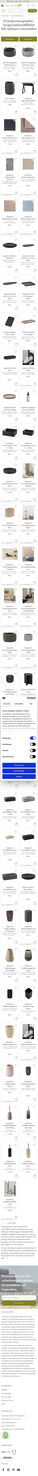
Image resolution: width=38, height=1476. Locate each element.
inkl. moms (26, 1)
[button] (3, 5)
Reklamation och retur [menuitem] (7, 1400)
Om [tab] (31, 704)
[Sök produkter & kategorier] (14, 10)
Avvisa (19, 776)
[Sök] (32, 10)
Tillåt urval (19, 771)
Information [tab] (19, 704)
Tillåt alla (19, 765)
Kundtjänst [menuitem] (4, 1390)
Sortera (29, 39)
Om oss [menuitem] (4, 1404)
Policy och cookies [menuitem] (6, 1397)
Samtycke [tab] (6, 704)
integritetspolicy (27, 1307)
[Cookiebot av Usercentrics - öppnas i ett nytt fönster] (27, 698)
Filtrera (11, 39)
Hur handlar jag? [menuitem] (6, 1393)
